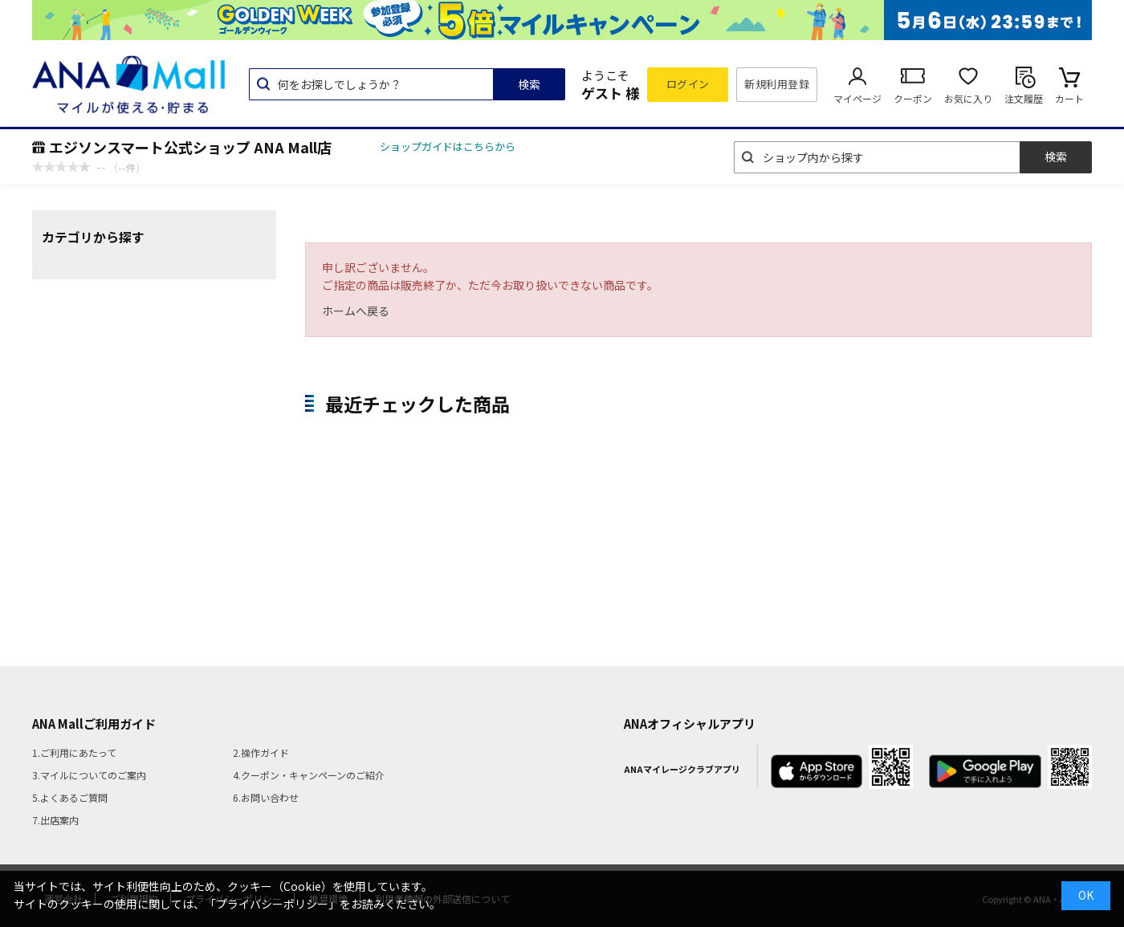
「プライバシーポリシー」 (272, 904)
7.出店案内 (55, 820)
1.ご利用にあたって (74, 752)
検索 (529, 84)
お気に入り (968, 98)
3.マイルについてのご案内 (89, 775)
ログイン (688, 83)
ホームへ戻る (355, 311)
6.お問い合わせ (266, 797)
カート (1069, 98)
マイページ (857, 98)
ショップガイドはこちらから (447, 146)
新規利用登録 (776, 83)
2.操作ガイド (261, 752)
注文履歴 (1023, 98)
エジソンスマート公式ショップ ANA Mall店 (190, 146)
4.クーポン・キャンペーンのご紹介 (309, 775)
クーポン (913, 98)
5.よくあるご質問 (70, 797)
